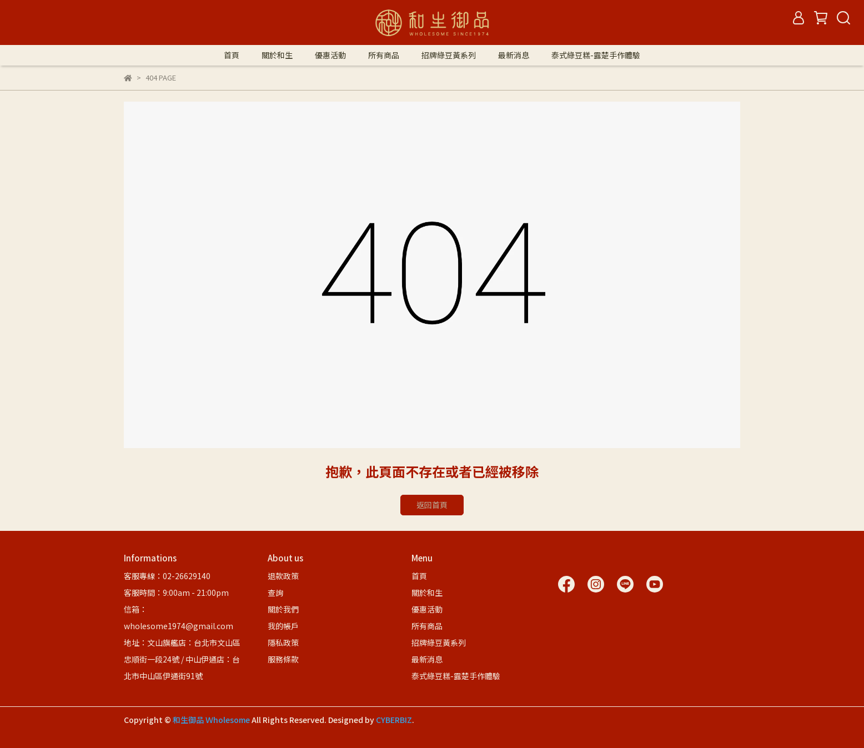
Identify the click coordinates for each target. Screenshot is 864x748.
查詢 (275, 592)
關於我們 (283, 609)
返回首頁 (432, 504)
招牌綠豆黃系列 (448, 55)
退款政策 (283, 575)
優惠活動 (330, 55)
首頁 (231, 55)
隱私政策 (283, 642)
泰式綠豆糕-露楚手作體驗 (595, 55)
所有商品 (383, 55)
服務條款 (283, 659)
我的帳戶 (283, 625)
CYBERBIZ (394, 719)
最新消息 (513, 55)
